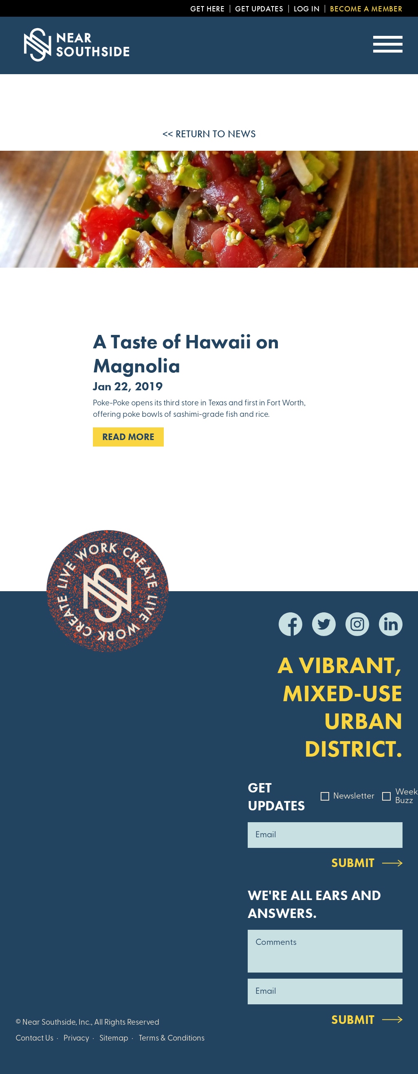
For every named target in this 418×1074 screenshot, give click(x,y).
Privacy (76, 1039)
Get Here (207, 9)
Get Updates (259, 9)
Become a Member (366, 9)
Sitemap (113, 1039)
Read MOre (128, 437)
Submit (352, 863)
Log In (307, 9)
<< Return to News (209, 134)
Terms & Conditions (172, 1039)
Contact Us (34, 1039)
